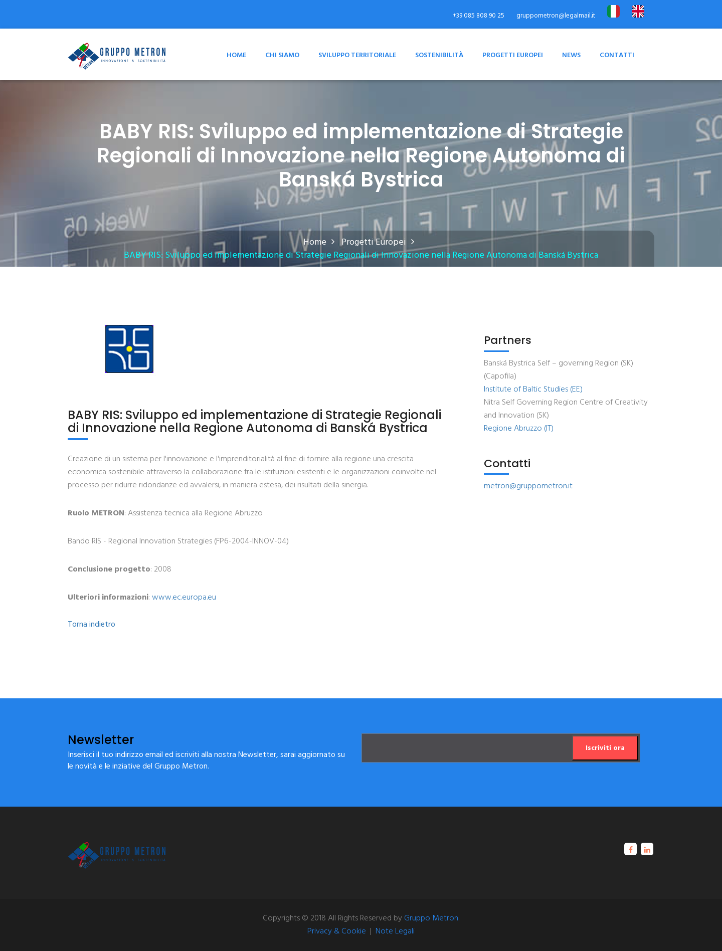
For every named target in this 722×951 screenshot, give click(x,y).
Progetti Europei (512, 55)
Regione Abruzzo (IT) (519, 428)
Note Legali (395, 931)
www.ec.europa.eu (184, 597)
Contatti (617, 55)
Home (236, 55)
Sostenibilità (439, 55)
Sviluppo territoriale (357, 55)
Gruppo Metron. (431, 918)
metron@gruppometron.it (528, 486)
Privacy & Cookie (336, 931)
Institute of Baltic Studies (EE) (533, 389)
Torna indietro (91, 625)
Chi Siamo (282, 55)
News (571, 55)
